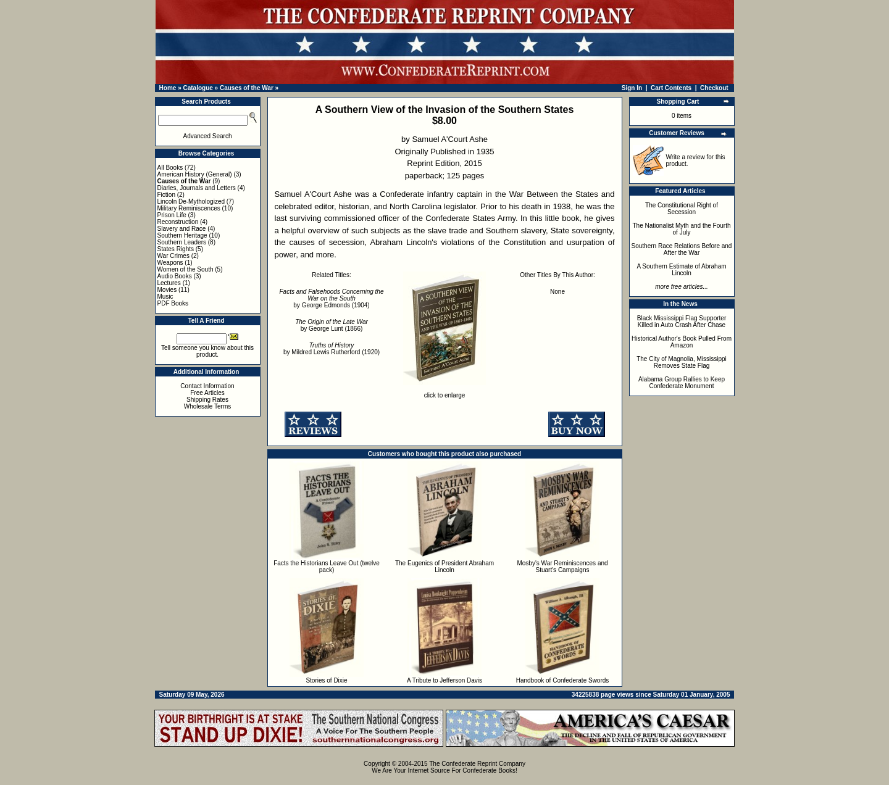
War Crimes (173, 255)
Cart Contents (671, 88)
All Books (170, 167)
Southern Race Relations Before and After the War (682, 249)
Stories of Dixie (326, 680)
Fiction (166, 194)
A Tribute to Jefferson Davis (444, 680)
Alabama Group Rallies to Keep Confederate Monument (681, 382)
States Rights (175, 249)
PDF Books (173, 303)
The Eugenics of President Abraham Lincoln (444, 566)
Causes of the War (246, 88)
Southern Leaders (182, 242)
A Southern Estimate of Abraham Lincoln (681, 269)
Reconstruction (178, 221)
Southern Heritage (182, 235)
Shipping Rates (207, 399)
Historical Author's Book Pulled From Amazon (682, 342)
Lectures (169, 283)
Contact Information (207, 386)
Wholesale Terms (208, 406)
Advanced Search (207, 136)
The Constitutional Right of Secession (681, 208)
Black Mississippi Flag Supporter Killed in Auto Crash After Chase (682, 321)
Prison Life (171, 215)
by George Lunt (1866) (331, 325)
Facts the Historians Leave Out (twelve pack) (326, 566)
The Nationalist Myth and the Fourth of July (682, 229)
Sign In (632, 88)
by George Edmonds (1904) (332, 298)
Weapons (170, 262)
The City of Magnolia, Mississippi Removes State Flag (681, 362)
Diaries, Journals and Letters (196, 188)
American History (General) (194, 174)
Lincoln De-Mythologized (191, 201)
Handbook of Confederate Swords (562, 680)
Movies (167, 289)
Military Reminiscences (188, 208)
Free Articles (207, 392)
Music (165, 296)
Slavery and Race (181, 228)
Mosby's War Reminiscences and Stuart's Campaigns (562, 566)
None (557, 291)
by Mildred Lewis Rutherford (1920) (331, 348)
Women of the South (185, 269)
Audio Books (174, 276)
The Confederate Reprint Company (477, 763)
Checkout (714, 88)
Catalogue (197, 88)
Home (168, 88)
